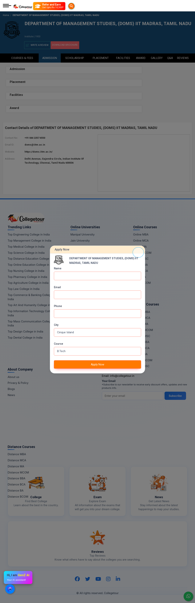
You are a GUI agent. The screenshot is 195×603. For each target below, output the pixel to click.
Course (58, 343)
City (56, 324)
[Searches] (38, 6)
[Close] (138, 252)
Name (57, 268)
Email (57, 287)
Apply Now (97, 364)
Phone (58, 306)
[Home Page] (22, 6)
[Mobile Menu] (7, 6)
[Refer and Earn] (57, 6)
